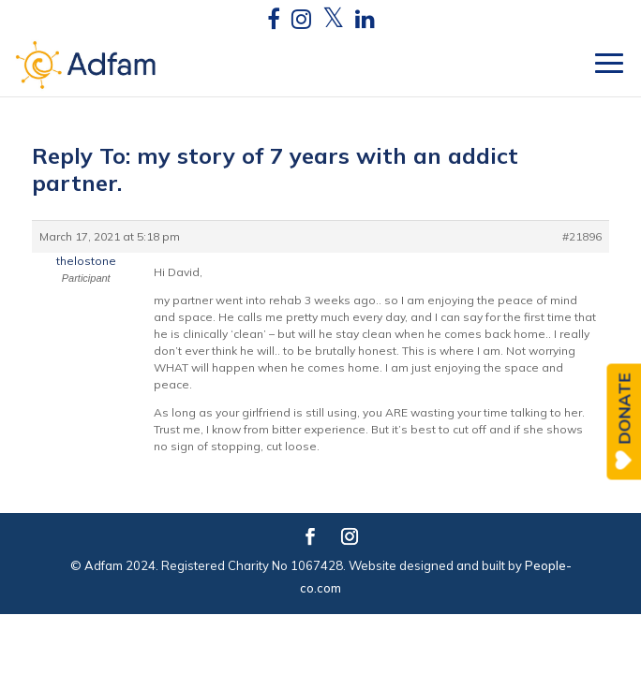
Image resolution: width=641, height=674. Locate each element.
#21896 (582, 236)
